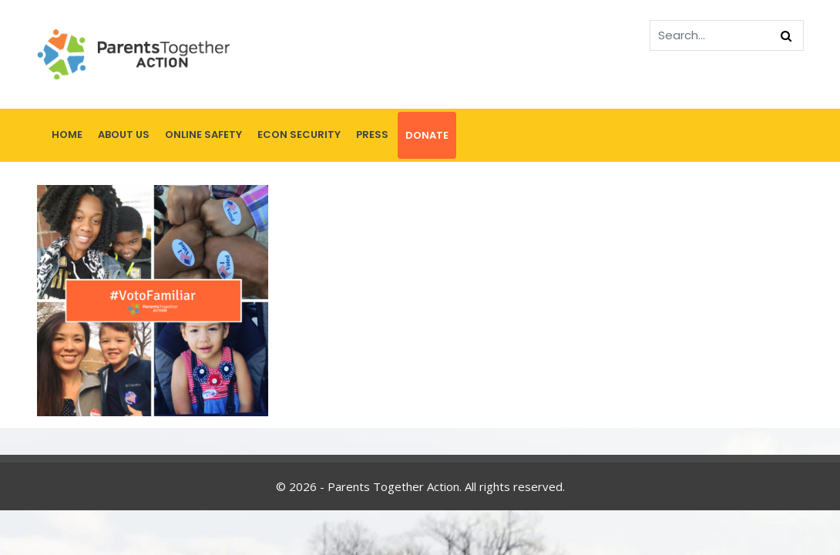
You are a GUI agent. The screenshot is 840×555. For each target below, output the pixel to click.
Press (372, 134)
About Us (124, 134)
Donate (427, 135)
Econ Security (299, 134)
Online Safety (203, 134)
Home (67, 134)
